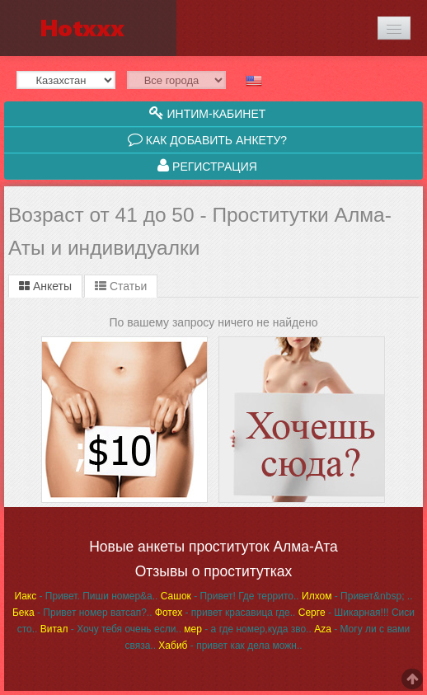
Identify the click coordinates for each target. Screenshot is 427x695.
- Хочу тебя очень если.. (110, 629)
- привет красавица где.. (225, 612)
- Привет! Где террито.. (230, 596)
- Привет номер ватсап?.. (82, 612)
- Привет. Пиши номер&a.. (86, 596)
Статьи (121, 286)
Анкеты (45, 286)
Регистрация (207, 165)
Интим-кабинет (207, 113)
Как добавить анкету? (207, 139)
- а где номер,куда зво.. (247, 629)
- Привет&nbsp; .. (357, 596)
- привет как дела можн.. (230, 645)
